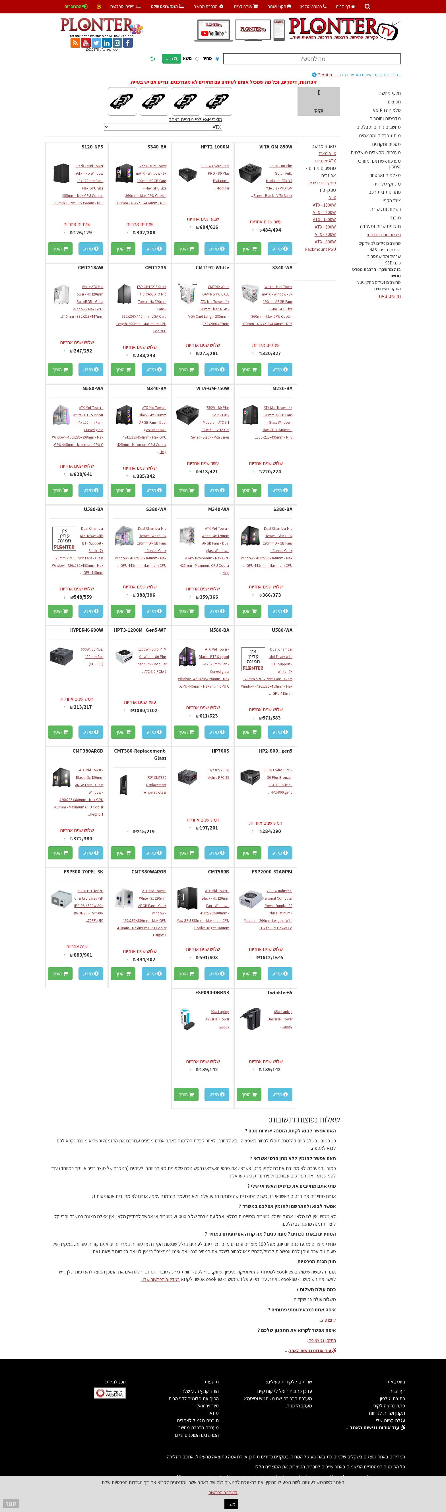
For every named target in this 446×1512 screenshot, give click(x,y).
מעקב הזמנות (299, 1405)
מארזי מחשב (324, 146)
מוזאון (213, 1413)
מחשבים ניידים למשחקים (380, 243)
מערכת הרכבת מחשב (198, 1427)
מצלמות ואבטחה (385, 175)
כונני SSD (393, 263)
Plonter (356, 75)
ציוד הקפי (392, 200)
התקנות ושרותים (387, 289)
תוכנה (395, 217)
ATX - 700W (325, 234)
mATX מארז (325, 161)
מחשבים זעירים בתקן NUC (378, 282)
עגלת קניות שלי (390, 1420)
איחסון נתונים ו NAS (385, 250)
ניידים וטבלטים (125, 6)
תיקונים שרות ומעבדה (380, 226)
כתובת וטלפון (313, 6)
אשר (231, 1504)
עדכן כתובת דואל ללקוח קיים (284, 1391)
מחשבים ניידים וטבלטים (378, 127)
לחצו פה (329, 1320)
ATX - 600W (325, 227)
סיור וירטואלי (207, 1405)
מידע (280, 248)
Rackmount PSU (320, 249)
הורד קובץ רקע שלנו (200, 1391)
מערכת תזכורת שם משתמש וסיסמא (278, 1398)
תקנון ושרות (279, 6)
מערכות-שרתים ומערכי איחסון (379, 164)
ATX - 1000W (324, 205)
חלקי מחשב (390, 93)
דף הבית (345, 6)
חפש (171, 58)
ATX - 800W (325, 242)
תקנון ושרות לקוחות (387, 1413)
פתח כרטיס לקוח (389, 1405)
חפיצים (394, 101)
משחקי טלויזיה (387, 183)
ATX (332, 198)
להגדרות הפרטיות (223, 1492)
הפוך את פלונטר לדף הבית (193, 1398)
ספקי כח (328, 190)
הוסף (249, 248)
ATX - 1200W (324, 212)
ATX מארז (327, 153)
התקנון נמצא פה (322, 1340)
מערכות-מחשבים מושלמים (376, 152)
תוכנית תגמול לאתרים (198, 1420)
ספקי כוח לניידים (322, 183)
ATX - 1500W (324, 220)
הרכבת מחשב (209, 6)
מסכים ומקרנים (386, 144)
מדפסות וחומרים (385, 118)
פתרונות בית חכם (384, 192)
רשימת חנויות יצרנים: (384, 235)
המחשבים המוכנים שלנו (197, 1435)
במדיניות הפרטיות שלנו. (160, 1279)
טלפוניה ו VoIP (387, 110)
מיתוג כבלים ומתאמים (380, 135)
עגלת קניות (246, 6)
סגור (11, 1503)
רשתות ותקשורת (385, 209)
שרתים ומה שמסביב (384, 256)
